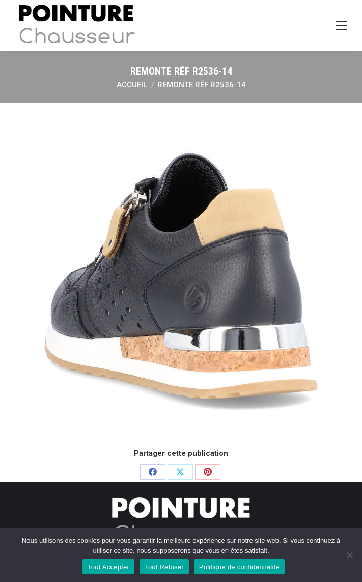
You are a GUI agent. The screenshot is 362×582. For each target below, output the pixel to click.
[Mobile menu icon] (341, 25)
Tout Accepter (108, 567)
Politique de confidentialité (239, 567)
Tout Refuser (164, 567)
